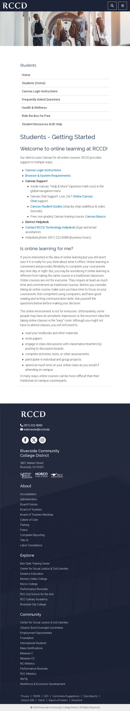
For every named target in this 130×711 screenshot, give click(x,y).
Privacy (25, 696)
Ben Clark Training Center (35, 563)
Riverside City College (33, 604)
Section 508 (27, 700)
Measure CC (27, 658)
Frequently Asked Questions (41, 99)
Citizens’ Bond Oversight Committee (41, 627)
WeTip (24, 679)
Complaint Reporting (32, 535)
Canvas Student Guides (46, 206)
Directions (77, 700)
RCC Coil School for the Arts (37, 594)
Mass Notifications (31, 648)
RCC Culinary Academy (34, 599)
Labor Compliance (31, 545)
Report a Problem (58, 700)
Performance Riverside (34, 589)
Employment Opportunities (36, 632)
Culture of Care (29, 519)
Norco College (29, 584)
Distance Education (31, 573)
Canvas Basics (95, 216)
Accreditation (28, 494)
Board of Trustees (31, 509)
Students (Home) (34, 83)
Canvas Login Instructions (40, 91)
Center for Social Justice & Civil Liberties (44, 568)
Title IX (24, 540)
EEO (46, 696)
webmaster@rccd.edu (36, 429)
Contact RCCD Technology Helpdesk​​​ (50, 227)
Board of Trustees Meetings (36, 514)
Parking (24, 524)
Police (24, 530)
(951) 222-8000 (32, 425)
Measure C (26, 653)
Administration (28, 499)
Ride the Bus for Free (36, 116)
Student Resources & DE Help (42, 124)
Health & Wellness (34, 107)
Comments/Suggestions (66, 696)
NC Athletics (27, 663)
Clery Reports (90, 696)
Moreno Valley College (33, 578)
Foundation (27, 638)
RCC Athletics (28, 673)
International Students (33, 643)
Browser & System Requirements (48, 175)
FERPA (36, 696)
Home (26, 75)
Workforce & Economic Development (42, 684)
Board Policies (29, 504)
